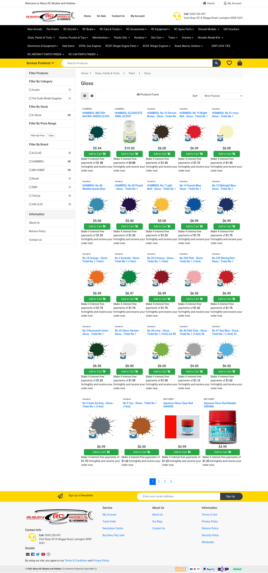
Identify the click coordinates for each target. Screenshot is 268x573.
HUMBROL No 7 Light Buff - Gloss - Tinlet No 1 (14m (161, 189)
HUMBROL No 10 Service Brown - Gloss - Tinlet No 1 (161, 116)
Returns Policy (37, 231)
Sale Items (68, 45)
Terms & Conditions (76, 560)
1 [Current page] (152, 481)
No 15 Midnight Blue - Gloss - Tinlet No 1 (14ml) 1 (224, 189)
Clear (51, 135)
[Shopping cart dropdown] (240, 63)
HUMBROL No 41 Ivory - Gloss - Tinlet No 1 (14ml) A (226, 116)
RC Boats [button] (87, 29)
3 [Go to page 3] (165, 481)
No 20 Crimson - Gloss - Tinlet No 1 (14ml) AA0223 (161, 261)
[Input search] (137, 63)
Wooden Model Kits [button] (209, 37)
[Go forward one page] (171, 481)
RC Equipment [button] (159, 29)
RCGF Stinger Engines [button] (155, 45)
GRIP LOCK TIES (221, 45)
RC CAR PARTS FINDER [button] (82, 54)
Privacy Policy (210, 521)
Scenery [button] (186, 37)
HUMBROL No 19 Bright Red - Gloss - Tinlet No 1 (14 (194, 116)
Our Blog (157, 521)
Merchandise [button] (100, 37)
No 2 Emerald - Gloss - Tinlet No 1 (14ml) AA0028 (128, 261)
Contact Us (118, 16)
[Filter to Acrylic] (50, 90)
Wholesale (208, 542)
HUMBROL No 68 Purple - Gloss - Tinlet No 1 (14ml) (129, 189)
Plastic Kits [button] (121, 37)
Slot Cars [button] (156, 37)
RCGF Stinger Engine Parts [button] (121, 45)
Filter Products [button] (38, 73)
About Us (34, 222)
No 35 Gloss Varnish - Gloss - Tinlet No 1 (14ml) (127, 334)
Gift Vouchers (231, 29)
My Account (232, 3)
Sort (195, 95)
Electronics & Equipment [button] (42, 45)
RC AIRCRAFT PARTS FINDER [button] (45, 54)
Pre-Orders (53, 29)
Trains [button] (171, 37)
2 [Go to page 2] (158, 481)
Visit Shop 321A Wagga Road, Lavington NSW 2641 (213, 17)
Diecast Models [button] (207, 29)
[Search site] (216, 63)
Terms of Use (209, 514)
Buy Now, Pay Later (114, 535)
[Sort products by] (222, 96)
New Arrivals (35, 29)
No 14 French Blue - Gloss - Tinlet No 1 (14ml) (191, 189)
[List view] (92, 96)
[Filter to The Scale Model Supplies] (50, 98)
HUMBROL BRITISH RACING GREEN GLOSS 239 (95, 116)
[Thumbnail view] (84, 96)
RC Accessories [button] (135, 29)
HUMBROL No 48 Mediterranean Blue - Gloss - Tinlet (94, 189)
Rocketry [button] (139, 37)
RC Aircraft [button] (69, 29)
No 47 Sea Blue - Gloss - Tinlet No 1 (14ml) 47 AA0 (226, 334)
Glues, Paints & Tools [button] (40, 37)
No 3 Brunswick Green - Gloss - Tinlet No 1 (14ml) (96, 334)
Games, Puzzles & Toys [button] (72, 37)
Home (208, 3)
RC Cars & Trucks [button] (110, 29)
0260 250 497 (194, 13)
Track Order (109, 521)
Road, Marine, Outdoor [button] (187, 45)
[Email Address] (178, 496)
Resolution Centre (113, 528)
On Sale (101, 16)
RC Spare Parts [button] (183, 29)
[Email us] (28, 554)
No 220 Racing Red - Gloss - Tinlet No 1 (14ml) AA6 (224, 261)
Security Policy (210, 535)
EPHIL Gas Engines (90, 45)
